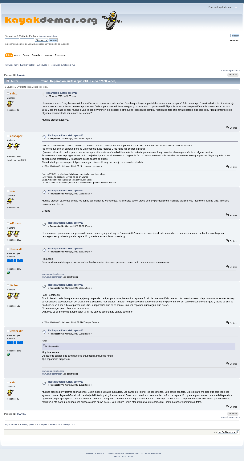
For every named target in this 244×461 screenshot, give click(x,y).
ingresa (42, 36)
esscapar (16, 136)
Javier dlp (16, 249)
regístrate (52, 36)
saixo (13, 93)
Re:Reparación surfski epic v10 (65, 135)
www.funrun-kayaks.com (53, 274)
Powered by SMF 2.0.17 (96, 453)
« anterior (225, 70)
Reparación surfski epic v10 (61, 93)
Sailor (14, 285)
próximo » (235, 70)
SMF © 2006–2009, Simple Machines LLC (125, 453)
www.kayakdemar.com (52, 277)
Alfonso (15, 223)
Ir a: (215, 432)
